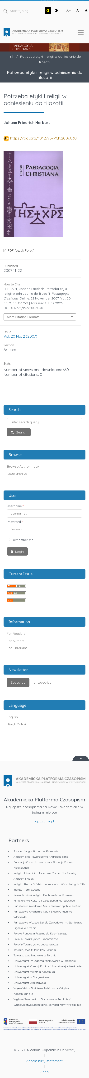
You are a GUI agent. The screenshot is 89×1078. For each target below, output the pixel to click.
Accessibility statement (44, 1061)
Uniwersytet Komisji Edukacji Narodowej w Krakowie (47, 966)
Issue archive (17, 473)
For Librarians (17, 648)
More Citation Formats (23, 317)
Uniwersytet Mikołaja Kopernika (34, 972)
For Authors (15, 641)
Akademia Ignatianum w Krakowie (36, 851)
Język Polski (16, 724)
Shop (45, 1072)
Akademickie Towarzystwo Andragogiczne (41, 856)
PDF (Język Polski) (20, 250)
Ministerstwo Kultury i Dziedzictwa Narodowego (44, 900)
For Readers (16, 633)
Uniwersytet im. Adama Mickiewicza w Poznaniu (45, 961)
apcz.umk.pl (44, 821)
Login (19, 551)
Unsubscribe (42, 682)
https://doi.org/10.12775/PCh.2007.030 (43, 138)
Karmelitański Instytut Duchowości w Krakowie (44, 895)
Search (21, 432)
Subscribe (18, 682)
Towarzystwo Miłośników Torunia (35, 950)
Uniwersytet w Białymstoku (31, 977)
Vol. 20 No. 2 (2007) (20, 336)
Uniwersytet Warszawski (30, 983)
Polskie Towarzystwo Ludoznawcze (36, 944)
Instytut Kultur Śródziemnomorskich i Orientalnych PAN (49, 884)
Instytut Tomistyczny (27, 889)
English (12, 717)
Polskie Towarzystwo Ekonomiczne (36, 939)
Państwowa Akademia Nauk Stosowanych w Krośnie (47, 906)
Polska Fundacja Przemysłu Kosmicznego (40, 933)
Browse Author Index (23, 466)
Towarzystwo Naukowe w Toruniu (35, 955)
